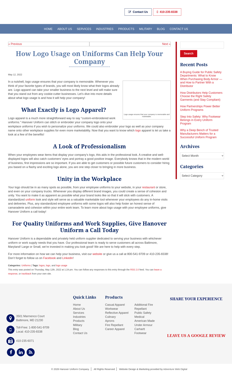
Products (126, 28)
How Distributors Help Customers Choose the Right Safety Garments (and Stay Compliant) (201, 96)
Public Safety (142, 312)
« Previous (15, 43)
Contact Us (138, 11)
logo (138, 130)
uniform (30, 199)
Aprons (109, 320)
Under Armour (143, 324)
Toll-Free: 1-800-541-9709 (33, 327)
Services (83, 28)
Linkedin (67, 257)
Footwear (140, 332)
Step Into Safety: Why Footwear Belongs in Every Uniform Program (200, 120)
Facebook (49, 257)
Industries (104, 28)
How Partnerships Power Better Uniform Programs (200, 108)
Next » (166, 43)
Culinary (110, 316)
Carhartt (139, 328)
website (97, 253)
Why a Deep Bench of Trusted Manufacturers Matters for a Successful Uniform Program (199, 133)
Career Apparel (115, 328)
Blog (161, 28)
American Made (144, 320)
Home (47, 28)
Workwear (111, 308)
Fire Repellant (114, 324)
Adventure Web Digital (175, 368)
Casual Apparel (115, 304)
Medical (139, 316)
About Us (64, 28)
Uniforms (26, 265)
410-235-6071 (25, 340)
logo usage (62, 265)
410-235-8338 (166, 11)
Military (145, 28)
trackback (27, 273)
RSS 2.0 (134, 269)
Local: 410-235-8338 (29, 331)
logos (42, 265)
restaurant (148, 187)
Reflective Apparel (116, 312)
